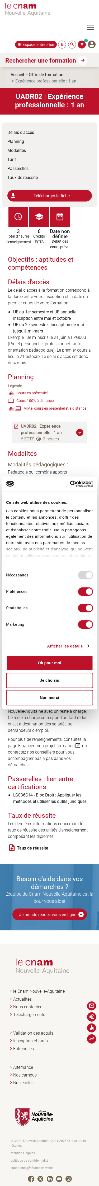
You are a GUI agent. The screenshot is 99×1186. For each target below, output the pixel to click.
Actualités (22, 999)
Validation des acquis (33, 1033)
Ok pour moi (49, 662)
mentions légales (23, 1153)
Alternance (23, 1067)
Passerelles (18, 168)
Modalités (16, 150)
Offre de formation (46, 74)
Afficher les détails (65, 646)
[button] (81, 432)
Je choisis (49, 680)
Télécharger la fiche (40, 195)
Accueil (17, 74)
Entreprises (23, 1048)
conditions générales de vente (32, 1168)
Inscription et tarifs (30, 1040)
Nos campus (25, 1075)
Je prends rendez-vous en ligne (51, 914)
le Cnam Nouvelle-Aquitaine (39, 991)
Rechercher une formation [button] (40, 60)
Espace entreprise (38, 44)
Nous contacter (27, 1006)
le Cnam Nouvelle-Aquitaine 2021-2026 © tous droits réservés (48, 1143)
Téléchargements (29, 1014)
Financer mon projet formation (49, 745)
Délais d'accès (20, 132)
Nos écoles (23, 1082)
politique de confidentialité (29, 1160)
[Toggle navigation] (93, 27)
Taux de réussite (22, 177)
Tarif (11, 159)
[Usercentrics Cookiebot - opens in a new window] (70, 483)
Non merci (49, 697)
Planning (15, 141)
